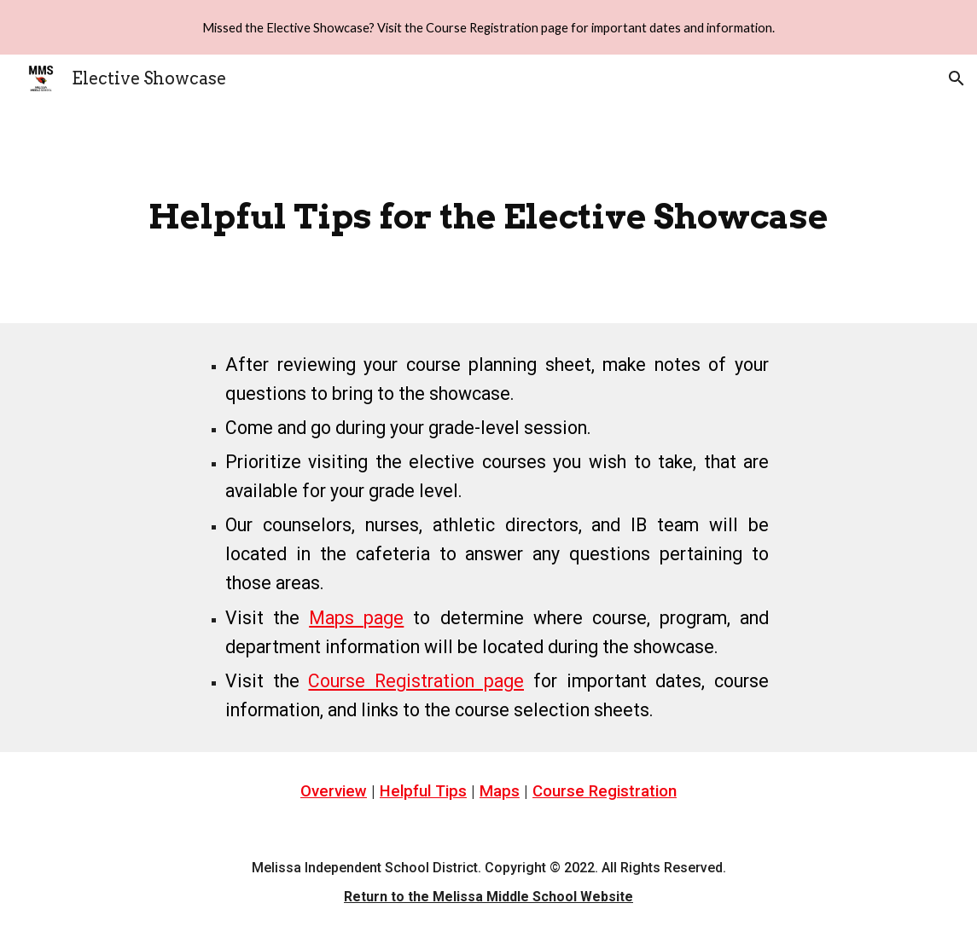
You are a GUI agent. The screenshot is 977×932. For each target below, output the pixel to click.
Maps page (356, 617)
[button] (956, 78)
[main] (489, 213)
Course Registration (604, 791)
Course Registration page (416, 681)
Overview (333, 791)
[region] (488, 27)
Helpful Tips (423, 791)
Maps (500, 791)
